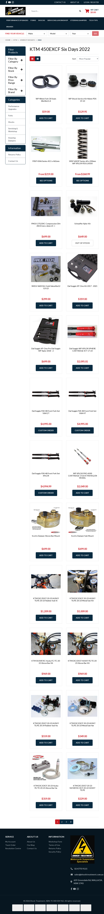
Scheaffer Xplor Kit (82, 223)
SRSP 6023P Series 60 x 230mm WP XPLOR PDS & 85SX (82, 162)
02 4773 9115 (80, 868)
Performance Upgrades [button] (17, 20)
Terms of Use (54, 845)
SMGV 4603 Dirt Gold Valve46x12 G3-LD (46, 287)
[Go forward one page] (71, 821)
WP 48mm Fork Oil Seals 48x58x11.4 (46, 100)
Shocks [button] (41, 20)
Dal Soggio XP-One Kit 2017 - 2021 (82, 286)
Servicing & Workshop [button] (57, 20)
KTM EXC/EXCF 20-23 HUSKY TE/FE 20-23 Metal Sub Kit (82, 599)
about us (74, 2)
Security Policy (55, 852)
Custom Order (46, 430)
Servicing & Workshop (13, 129)
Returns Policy (14, 154)
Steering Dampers (12, 139)
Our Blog (31, 845)
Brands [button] (9, 27)
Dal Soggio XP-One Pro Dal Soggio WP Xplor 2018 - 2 (45, 349)
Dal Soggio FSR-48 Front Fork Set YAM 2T (46, 412)
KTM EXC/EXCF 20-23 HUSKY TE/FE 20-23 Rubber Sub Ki (46, 599)
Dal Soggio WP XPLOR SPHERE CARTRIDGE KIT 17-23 (82, 349)
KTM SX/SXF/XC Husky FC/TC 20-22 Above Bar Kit (45, 662)
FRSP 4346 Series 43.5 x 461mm (45, 161)
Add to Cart (46, 118)
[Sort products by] (88, 58)
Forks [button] (33, 20)
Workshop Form (55, 841)
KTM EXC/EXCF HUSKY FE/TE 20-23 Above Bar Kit (82, 662)
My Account (10, 841)
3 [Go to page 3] (66, 822)
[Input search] (54, 11)
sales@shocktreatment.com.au (88, 874)
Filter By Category (15, 60)
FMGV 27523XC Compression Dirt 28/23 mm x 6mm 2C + (46, 224)
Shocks (11, 122)
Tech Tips (93, 20)
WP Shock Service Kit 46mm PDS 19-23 (82, 100)
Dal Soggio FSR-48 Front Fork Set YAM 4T (82, 412)
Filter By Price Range (15, 80)
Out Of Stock (82, 243)
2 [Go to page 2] (61, 822)
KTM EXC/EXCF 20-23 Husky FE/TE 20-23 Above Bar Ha (46, 787)
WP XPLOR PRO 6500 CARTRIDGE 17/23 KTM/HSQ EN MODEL (82, 475)
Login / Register (91, 2)
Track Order (10, 845)
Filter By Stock (15, 69)
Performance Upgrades (13, 107)
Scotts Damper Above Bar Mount (46, 536)
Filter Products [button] (13, 51)
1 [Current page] (57, 822)
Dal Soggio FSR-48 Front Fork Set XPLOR (46, 474)
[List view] (37, 58)
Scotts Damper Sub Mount (82, 536)
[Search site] (80, 11)
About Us (31, 841)
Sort (74, 59)
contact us (60, 2)
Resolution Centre (13, 848)
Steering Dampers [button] (78, 20)
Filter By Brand (15, 91)
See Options (46, 180)
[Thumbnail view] (32, 58)
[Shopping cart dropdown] (92, 10)
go (95, 33)
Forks (10, 115)
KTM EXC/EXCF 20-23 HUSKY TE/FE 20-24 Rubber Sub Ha (46, 724)
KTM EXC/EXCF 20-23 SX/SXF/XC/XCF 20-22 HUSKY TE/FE (82, 788)
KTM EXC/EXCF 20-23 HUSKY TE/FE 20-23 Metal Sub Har (82, 724)
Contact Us (13, 161)
